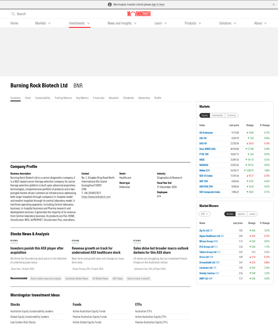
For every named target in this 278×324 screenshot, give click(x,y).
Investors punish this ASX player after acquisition (37, 250)
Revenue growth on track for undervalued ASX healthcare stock (96, 250)
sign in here (158, 4)
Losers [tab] (252, 214)
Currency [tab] (231, 115)
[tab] (14, 23)
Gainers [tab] (241, 214)
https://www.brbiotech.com (96, 197)
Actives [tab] (230, 214)
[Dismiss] (273, 4)
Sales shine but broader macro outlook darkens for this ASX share (160, 250)
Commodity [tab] (217, 115)
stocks (14, 240)
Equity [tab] (205, 115)
